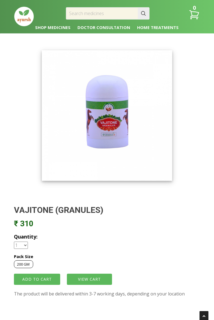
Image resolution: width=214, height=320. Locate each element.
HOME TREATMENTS (158, 27)
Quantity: (26, 236)
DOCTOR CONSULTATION (103, 27)
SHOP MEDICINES (52, 27)
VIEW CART (89, 279)
